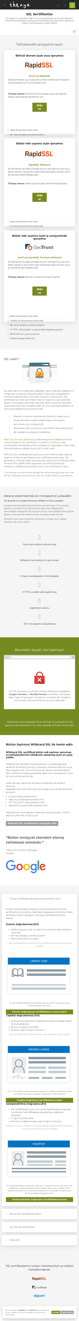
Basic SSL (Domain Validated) (19, 439)
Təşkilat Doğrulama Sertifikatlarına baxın (39, 1100)
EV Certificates (53, 442)
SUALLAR (14, 1240)
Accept (56, 1312)
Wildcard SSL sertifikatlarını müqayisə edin (32, 823)
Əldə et (40, 107)
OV (39, 442)
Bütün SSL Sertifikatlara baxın (25, 1214)
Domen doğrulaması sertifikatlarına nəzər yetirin (39, 1012)
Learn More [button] (67, 1312)
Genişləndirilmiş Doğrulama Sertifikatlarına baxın (39, 1199)
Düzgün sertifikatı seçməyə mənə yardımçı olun (35, 898)
